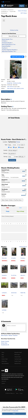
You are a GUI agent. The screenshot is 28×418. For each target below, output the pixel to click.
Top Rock (4, 48)
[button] (5, 69)
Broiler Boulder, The (7, 39)
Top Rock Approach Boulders (9, 49)
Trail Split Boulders (15, 177)
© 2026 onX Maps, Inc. (10, 393)
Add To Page (24, 13)
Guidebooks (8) (5, 344)
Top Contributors (5, 363)
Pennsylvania (10, 9)
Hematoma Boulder (7, 42)
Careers (3, 383)
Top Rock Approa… (6, 177)
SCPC (15, 88)
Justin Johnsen (10, 86)
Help (3, 354)
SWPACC (19, 88)
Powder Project (17, 361)
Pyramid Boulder (6, 46)
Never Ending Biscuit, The (8, 44)
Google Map (9, 83)
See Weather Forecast (7, 91)
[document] (14, 412)
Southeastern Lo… (5, 11)
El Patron (4, 41)
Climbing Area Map (14, 30)
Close (14, 413)
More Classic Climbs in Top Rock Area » (12, 200)
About (3, 352)
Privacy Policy (15, 410)
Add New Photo (23, 246)
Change (18, 142)
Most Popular (4, 335)
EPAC (22, 88)
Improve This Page (22, 10)
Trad (10, 147)
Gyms (3, 356)
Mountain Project (18, 352)
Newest (10, 335)
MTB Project (17, 354)
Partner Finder (5, 359)
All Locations (3, 9)
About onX (4, 381)
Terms (17, 393)
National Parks (17, 363)
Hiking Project (17, 356)
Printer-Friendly (5, 341)
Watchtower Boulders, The (8, 51)
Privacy (21, 393)
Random (15, 335)
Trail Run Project (17, 359)
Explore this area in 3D (17, 56)
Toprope (21, 147)
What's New (4, 343)
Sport (15, 147)
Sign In (22, 5)
